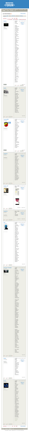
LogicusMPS (6, 119)
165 (14, 18)
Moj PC (5, 84)
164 (12, 18)
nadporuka (23, 207)
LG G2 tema (16, 22)
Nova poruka (23, 13)
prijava (2, 9)
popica (5, 21)
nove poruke (21, 9)
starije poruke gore (23, 19)
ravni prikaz (16, 19)
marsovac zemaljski (8, 267)
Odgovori (22, 22)
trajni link (23, 84)
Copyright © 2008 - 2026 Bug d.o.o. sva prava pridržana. (14, 430)
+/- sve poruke (9, 19)
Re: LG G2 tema (17, 187)
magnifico (6, 153)
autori (25, 9)
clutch (5, 88)
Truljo (5, 380)
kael (5, 222)
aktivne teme (11, 9)
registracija (6, 9)
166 (16, 18)
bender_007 (6, 186)
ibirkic (5, 358)
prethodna (5, 18)
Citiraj (22, 122)
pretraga (3, 10)
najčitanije (16, 9)
